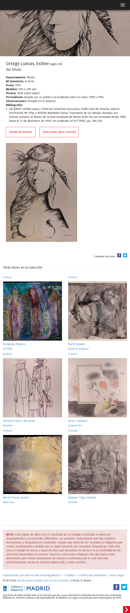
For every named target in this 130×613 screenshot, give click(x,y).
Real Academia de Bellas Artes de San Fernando (42, 580)
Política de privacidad (92, 575)
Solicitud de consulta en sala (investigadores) (31, 575)
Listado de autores (20, 132)
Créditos (70, 575)
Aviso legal (117, 575)
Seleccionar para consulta (59, 132)
